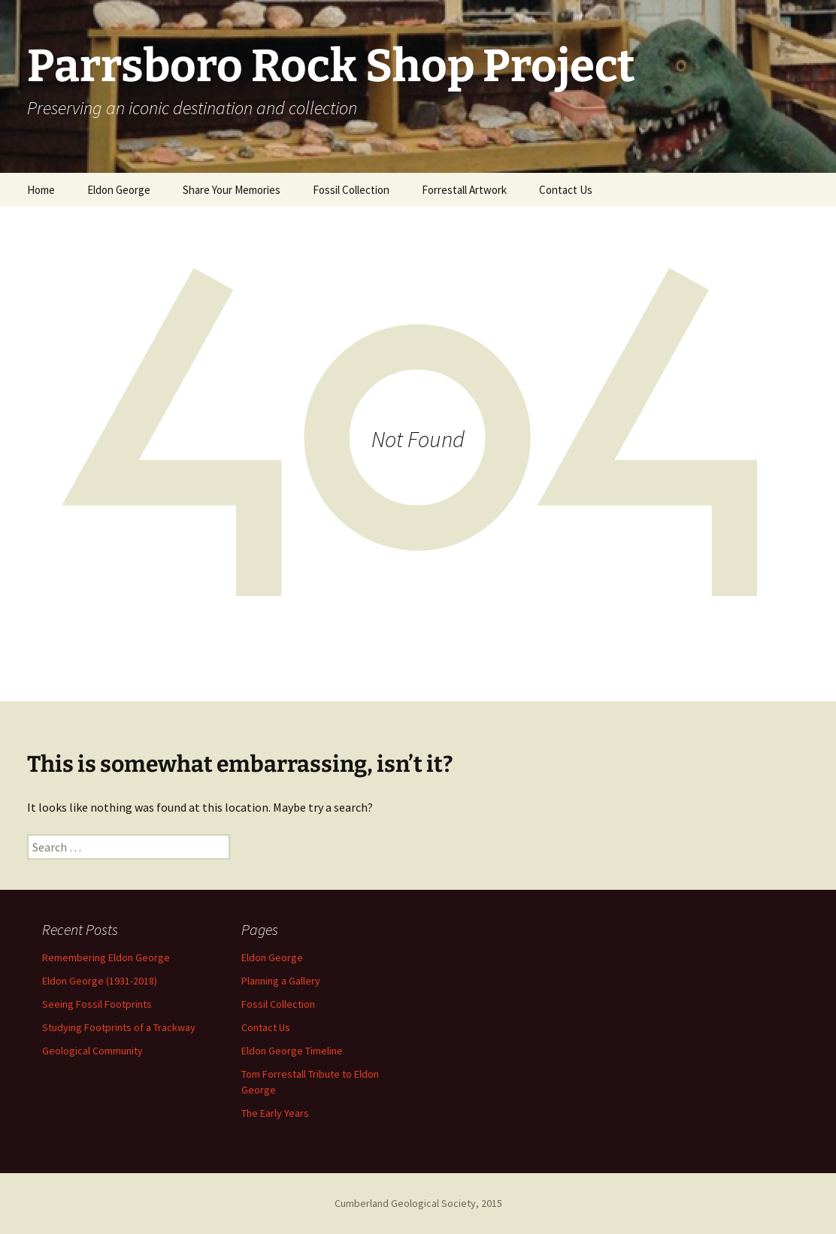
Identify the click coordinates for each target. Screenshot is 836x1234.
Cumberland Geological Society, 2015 (418, 1203)
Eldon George (118, 190)
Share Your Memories (231, 190)
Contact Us (565, 190)
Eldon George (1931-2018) (99, 981)
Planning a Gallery (280, 981)
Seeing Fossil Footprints (97, 1004)
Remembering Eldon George (106, 957)
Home (41, 190)
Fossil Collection (351, 190)
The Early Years (275, 1113)
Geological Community (92, 1050)
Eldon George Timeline (292, 1050)
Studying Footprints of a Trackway (118, 1027)
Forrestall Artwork (464, 190)
